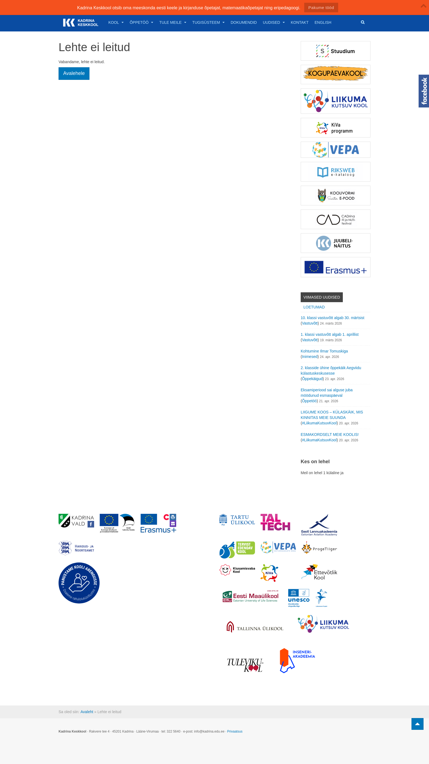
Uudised (274, 22)
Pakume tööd (321, 7)
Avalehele (74, 73)
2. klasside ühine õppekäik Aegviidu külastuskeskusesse (331, 370)
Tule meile (172, 22)
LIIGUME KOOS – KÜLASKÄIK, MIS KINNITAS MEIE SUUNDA (332, 415)
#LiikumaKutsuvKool (319, 423)
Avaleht (86, 712)
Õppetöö (141, 22)
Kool (116, 22)
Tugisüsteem (208, 22)
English (323, 22)
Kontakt (300, 22)
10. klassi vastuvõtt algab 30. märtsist (332, 318)
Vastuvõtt (310, 323)
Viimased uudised (321, 297)
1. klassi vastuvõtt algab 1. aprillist (330, 334)
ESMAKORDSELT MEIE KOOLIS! (330, 434)
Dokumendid (244, 22)
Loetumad (314, 307)
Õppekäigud (312, 379)
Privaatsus (234, 731)
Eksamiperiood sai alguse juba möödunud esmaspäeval (327, 393)
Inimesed (310, 356)
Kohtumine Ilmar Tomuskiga (324, 351)
